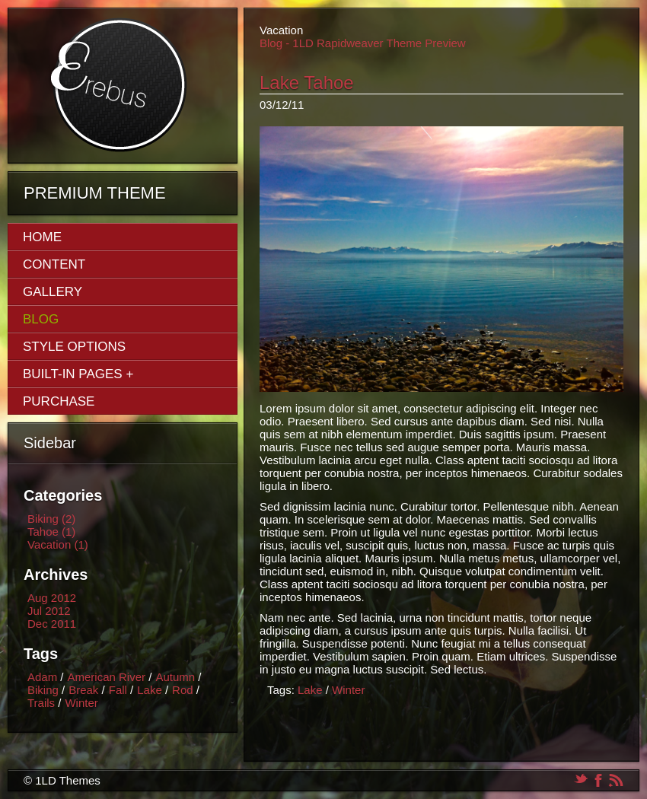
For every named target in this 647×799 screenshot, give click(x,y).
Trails (41, 702)
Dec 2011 (51, 623)
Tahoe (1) (51, 531)
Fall (118, 689)
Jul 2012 (49, 610)
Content (54, 264)
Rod (182, 689)
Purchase (58, 401)
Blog (41, 319)
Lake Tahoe (307, 82)
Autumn (175, 676)
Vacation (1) (57, 544)
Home (42, 237)
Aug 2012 (51, 597)
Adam (42, 676)
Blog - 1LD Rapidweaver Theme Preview (363, 43)
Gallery (52, 292)
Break (83, 689)
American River (107, 676)
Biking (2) (51, 518)
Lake (149, 689)
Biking (43, 689)
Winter (81, 702)
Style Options (74, 346)
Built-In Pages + (78, 374)
